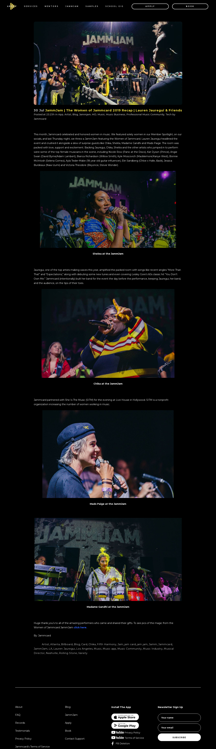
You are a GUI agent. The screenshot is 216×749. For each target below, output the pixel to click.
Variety (83, 653)
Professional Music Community (145, 114)
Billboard (67, 644)
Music (101, 114)
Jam (120, 644)
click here (79, 627)
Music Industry (153, 648)
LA (50, 648)
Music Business (115, 114)
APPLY (146, 6)
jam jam (142, 644)
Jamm (153, 644)
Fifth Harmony (106, 644)
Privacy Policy (23, 738)
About (18, 706)
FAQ (17, 714)
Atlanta (55, 644)
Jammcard (40, 118)
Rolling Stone (68, 653)
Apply (68, 722)
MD (94, 114)
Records (20, 722)
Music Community (129, 648)
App (60, 114)
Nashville (52, 653)
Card (84, 644)
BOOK (186, 6)
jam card (130, 644)
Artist (67, 114)
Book (68, 730)
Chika (92, 644)
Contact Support (75, 738)
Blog (75, 114)
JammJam (41, 648)
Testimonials (22, 730)
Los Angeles (84, 648)
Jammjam (85, 114)
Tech (169, 114)
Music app (109, 648)
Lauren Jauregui (64, 648)
